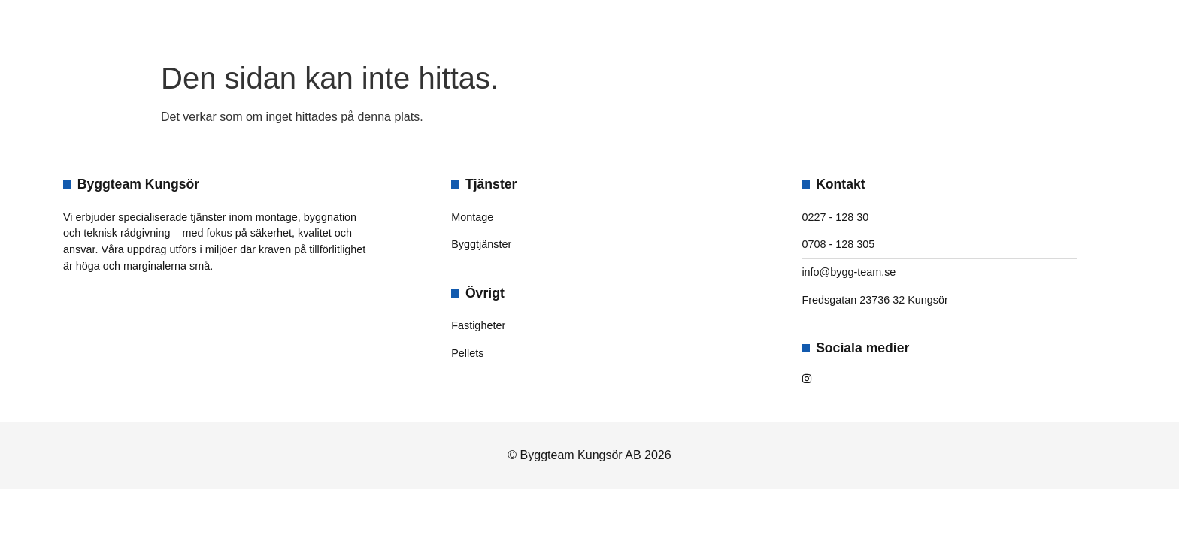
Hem (449, 26)
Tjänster (612, 27)
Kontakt (714, 26)
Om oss (517, 26)
